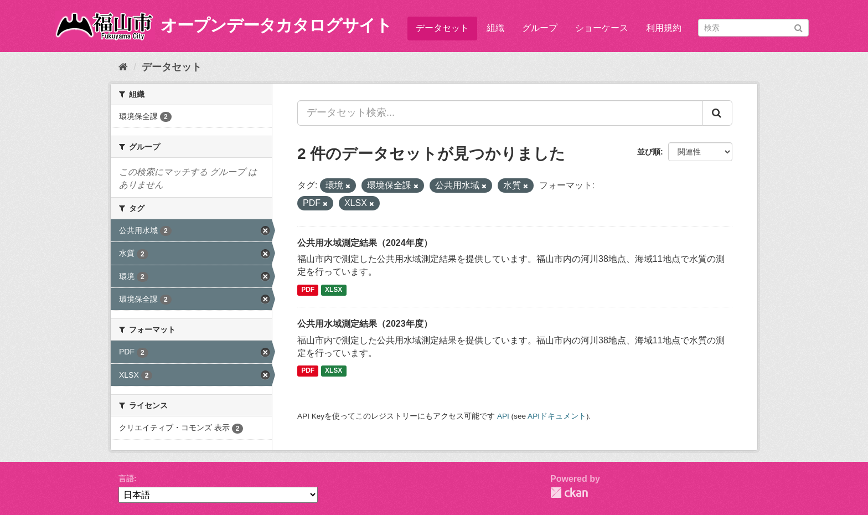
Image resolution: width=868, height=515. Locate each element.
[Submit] (798, 27)
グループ (539, 28)
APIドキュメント (557, 416)
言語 (126, 478)
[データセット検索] (753, 28)
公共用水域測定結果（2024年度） (364, 243)
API (503, 416)
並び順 (648, 151)
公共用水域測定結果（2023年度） (364, 323)
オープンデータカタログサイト (276, 25)
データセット (442, 28)
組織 (495, 28)
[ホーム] (123, 67)
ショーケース (601, 28)
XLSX (333, 289)
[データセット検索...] (500, 113)
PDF (307, 289)
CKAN (569, 492)
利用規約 (663, 28)
